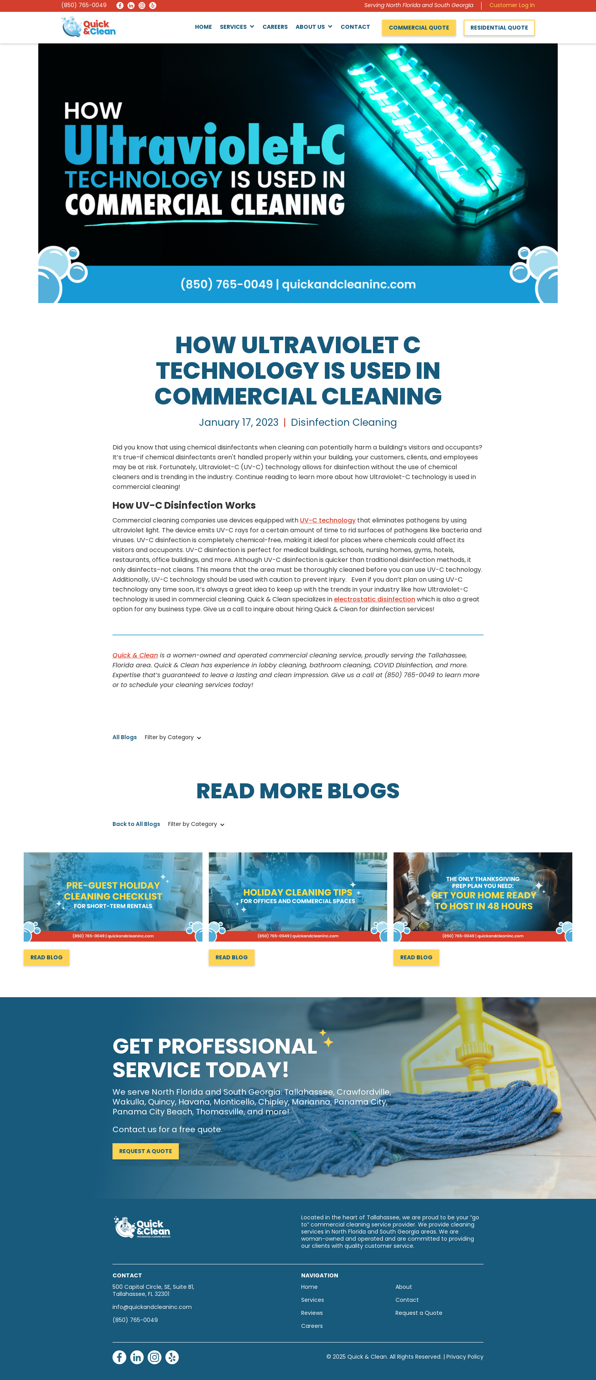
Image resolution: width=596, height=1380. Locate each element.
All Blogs (124, 738)
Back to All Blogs (136, 825)
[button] (237, 27)
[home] (88, 26)
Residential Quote (499, 28)
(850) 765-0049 (84, 6)
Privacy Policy (465, 1357)
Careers (275, 27)
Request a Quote (145, 1152)
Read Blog (46, 958)
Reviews (312, 1313)
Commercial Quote (419, 28)
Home (203, 27)
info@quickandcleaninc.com (152, 1308)
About (403, 1287)
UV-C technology (328, 521)
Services (312, 1300)
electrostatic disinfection (374, 600)
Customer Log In (512, 6)
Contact (355, 27)
